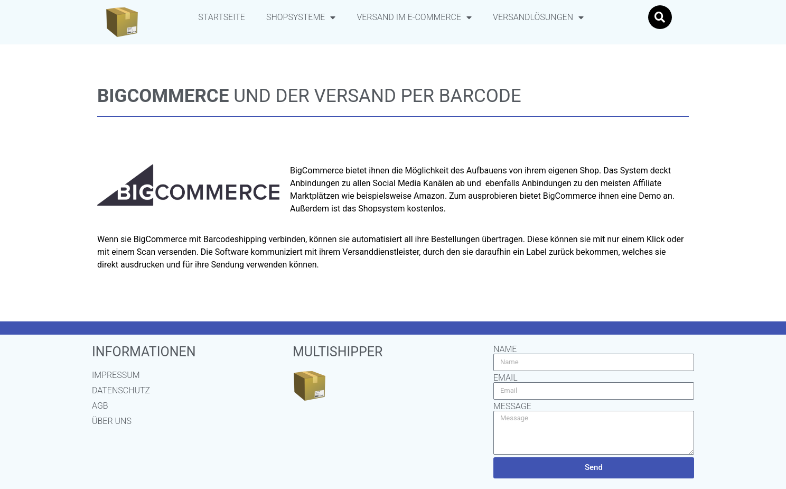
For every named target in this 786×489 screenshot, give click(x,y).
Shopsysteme (300, 17)
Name (505, 349)
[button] (660, 17)
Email (505, 378)
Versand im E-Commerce (414, 17)
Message (512, 406)
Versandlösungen (538, 17)
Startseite (221, 17)
